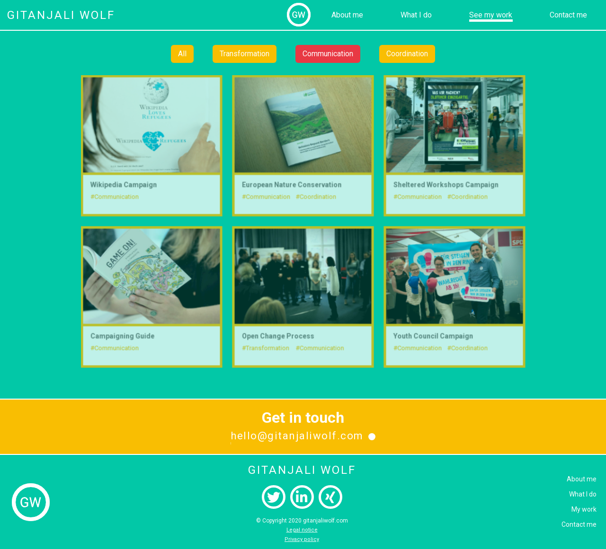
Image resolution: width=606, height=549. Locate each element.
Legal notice (302, 530)
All (182, 53)
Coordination (407, 53)
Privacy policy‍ (302, 539)
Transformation (244, 53)
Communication (328, 53)
